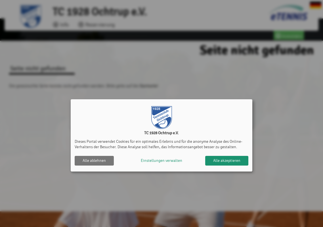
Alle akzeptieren (226, 160)
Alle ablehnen (94, 160)
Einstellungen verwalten (161, 160)
